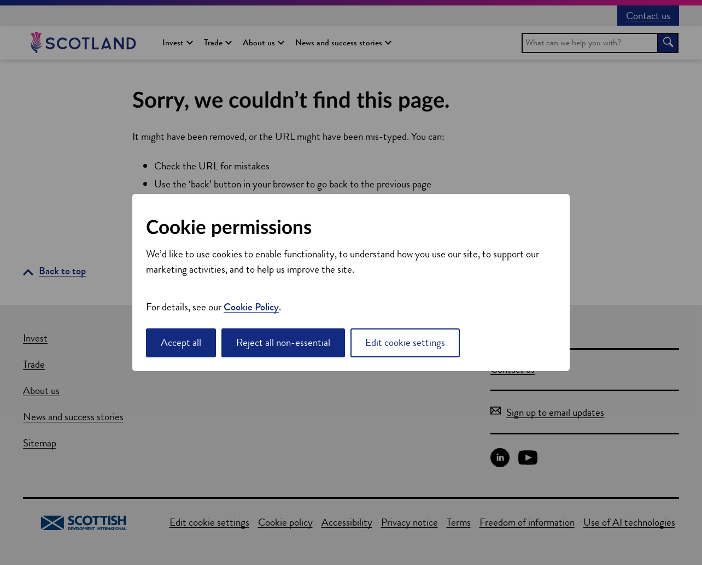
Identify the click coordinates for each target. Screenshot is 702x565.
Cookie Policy (251, 306)
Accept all (181, 342)
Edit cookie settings (405, 342)
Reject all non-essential (283, 342)
